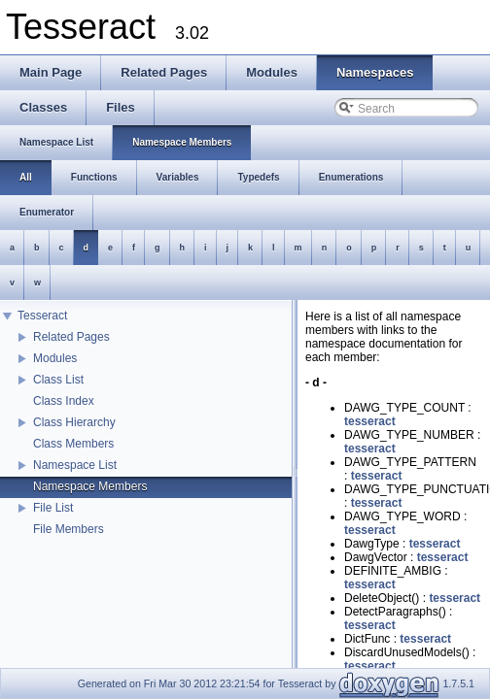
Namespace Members (90, 486)
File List (53, 508)
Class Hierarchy (74, 422)
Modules (55, 358)
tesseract (370, 421)
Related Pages (71, 337)
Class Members (73, 443)
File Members (68, 529)
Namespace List (75, 465)
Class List (58, 379)
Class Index (63, 401)
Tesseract (42, 315)
